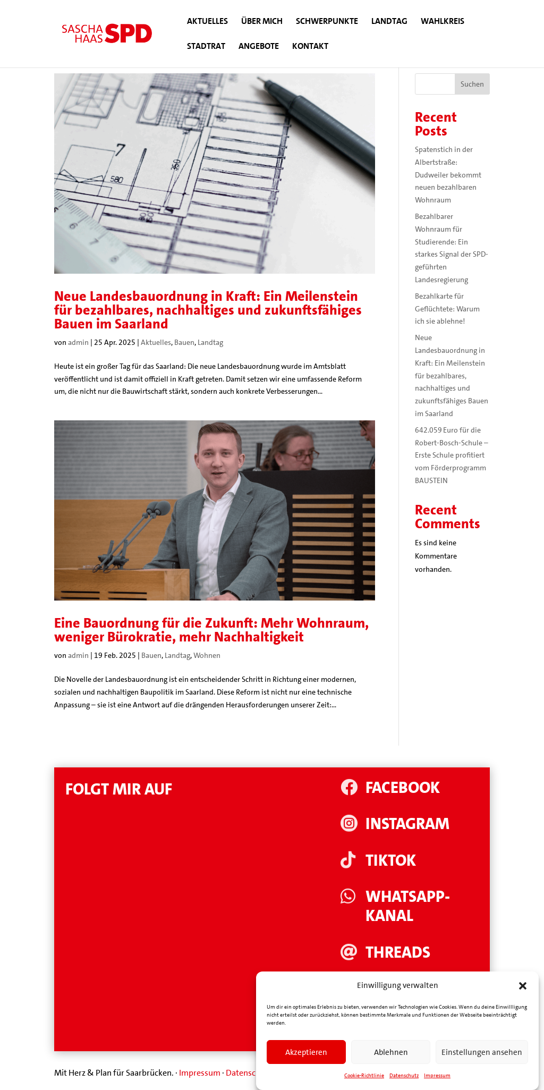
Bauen (184, 342)
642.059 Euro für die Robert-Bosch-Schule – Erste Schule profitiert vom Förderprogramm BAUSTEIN (451, 455)
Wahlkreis (442, 22)
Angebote (259, 47)
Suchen (472, 84)
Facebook (403, 788)
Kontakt (310, 47)
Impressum (199, 1072)
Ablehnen (391, 1063)
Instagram (407, 824)
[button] (522, 997)
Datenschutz (249, 1072)
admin (78, 342)
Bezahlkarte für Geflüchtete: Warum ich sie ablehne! (447, 308)
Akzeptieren (306, 1063)
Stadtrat (206, 47)
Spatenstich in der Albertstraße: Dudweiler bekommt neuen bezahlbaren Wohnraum (448, 175)
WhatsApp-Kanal (408, 906)
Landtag (389, 22)
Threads (398, 952)
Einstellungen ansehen (481, 1063)
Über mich (262, 22)
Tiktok (391, 860)
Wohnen (206, 655)
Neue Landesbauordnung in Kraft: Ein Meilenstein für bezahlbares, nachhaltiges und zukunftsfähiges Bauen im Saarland (208, 310)
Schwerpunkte (327, 22)
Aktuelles (207, 22)
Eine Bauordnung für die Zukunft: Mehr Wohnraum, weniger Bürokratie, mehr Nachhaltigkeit (211, 630)
